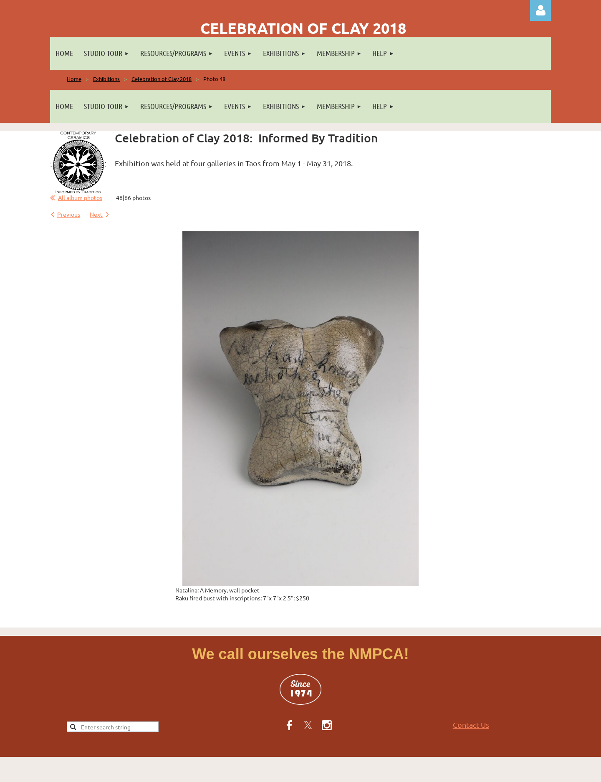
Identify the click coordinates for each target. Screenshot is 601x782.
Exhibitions (106, 78)
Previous (68, 214)
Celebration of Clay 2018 (161, 78)
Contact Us (471, 724)
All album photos (80, 197)
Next (96, 214)
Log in (540, 10)
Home (74, 78)
